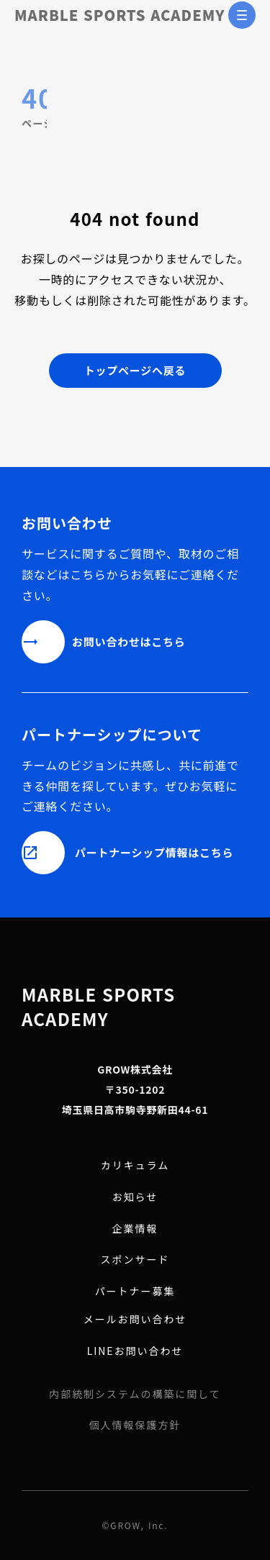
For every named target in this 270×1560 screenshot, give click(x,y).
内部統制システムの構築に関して (135, 1394)
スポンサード (135, 1259)
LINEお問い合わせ (135, 1351)
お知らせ (135, 1197)
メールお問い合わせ (135, 1319)
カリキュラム (135, 1165)
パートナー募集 (135, 1291)
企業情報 (135, 1228)
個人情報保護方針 (135, 1425)
